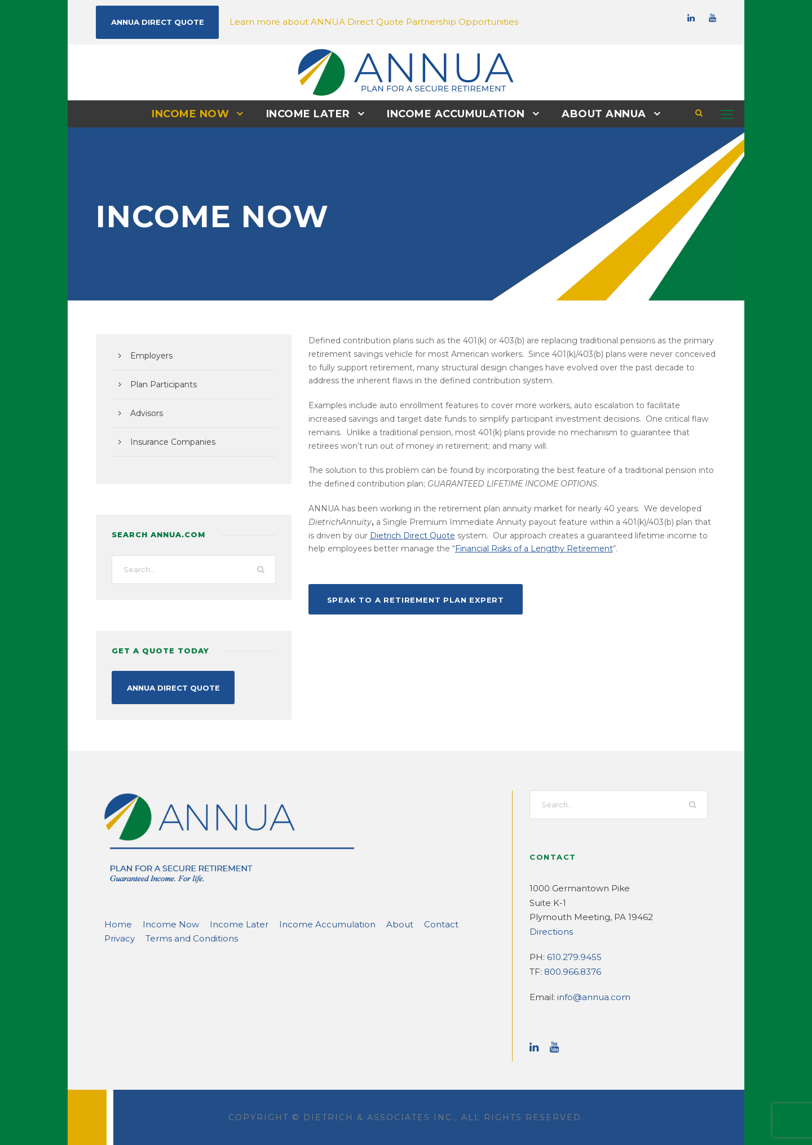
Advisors (145, 412)
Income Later (312, 113)
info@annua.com (587, 996)
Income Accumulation (454, 113)
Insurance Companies (168, 441)
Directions (548, 930)
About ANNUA (595, 113)
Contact (394, 923)
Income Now (199, 113)
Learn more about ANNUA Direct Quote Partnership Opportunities (346, 21)
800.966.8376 (571, 970)
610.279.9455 (572, 956)
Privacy (433, 923)
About (357, 923)
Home (115, 923)
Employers (148, 355)
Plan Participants (159, 383)
